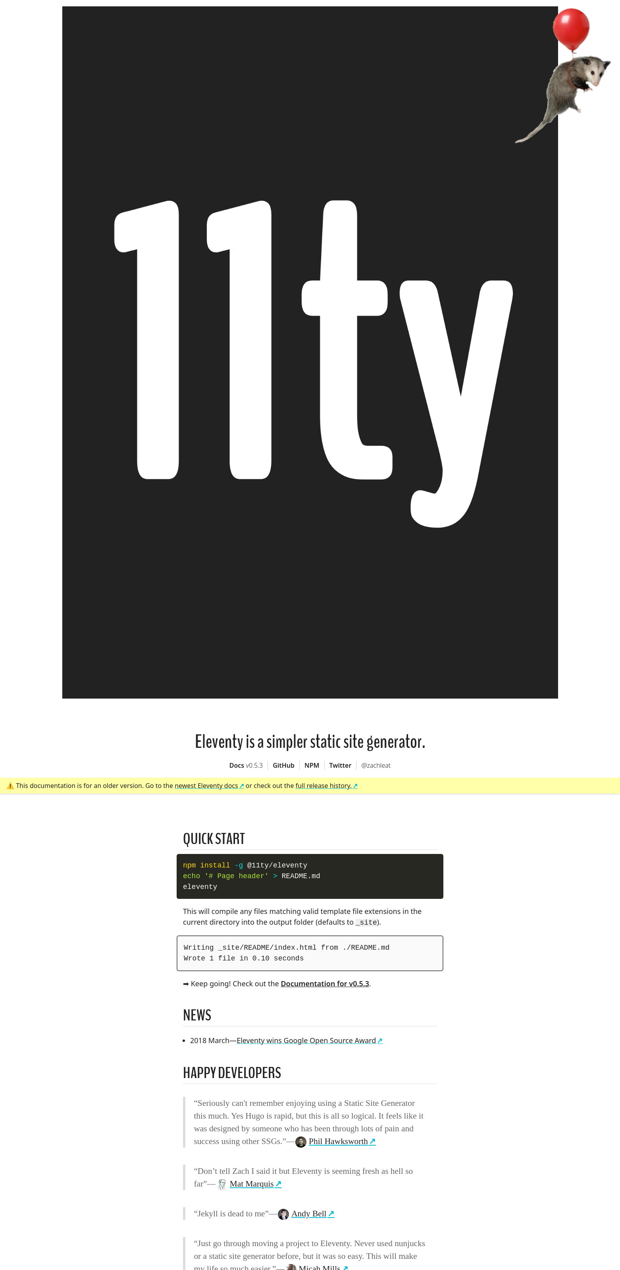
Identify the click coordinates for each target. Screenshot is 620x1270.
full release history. (324, 785)
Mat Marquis (245, 1183)
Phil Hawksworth (331, 1140)
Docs (246, 765)
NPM (311, 765)
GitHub (284, 765)
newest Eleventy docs (206, 785)
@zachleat (376, 765)
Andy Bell (302, 1213)
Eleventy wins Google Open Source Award (306, 1039)
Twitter (340, 765)
